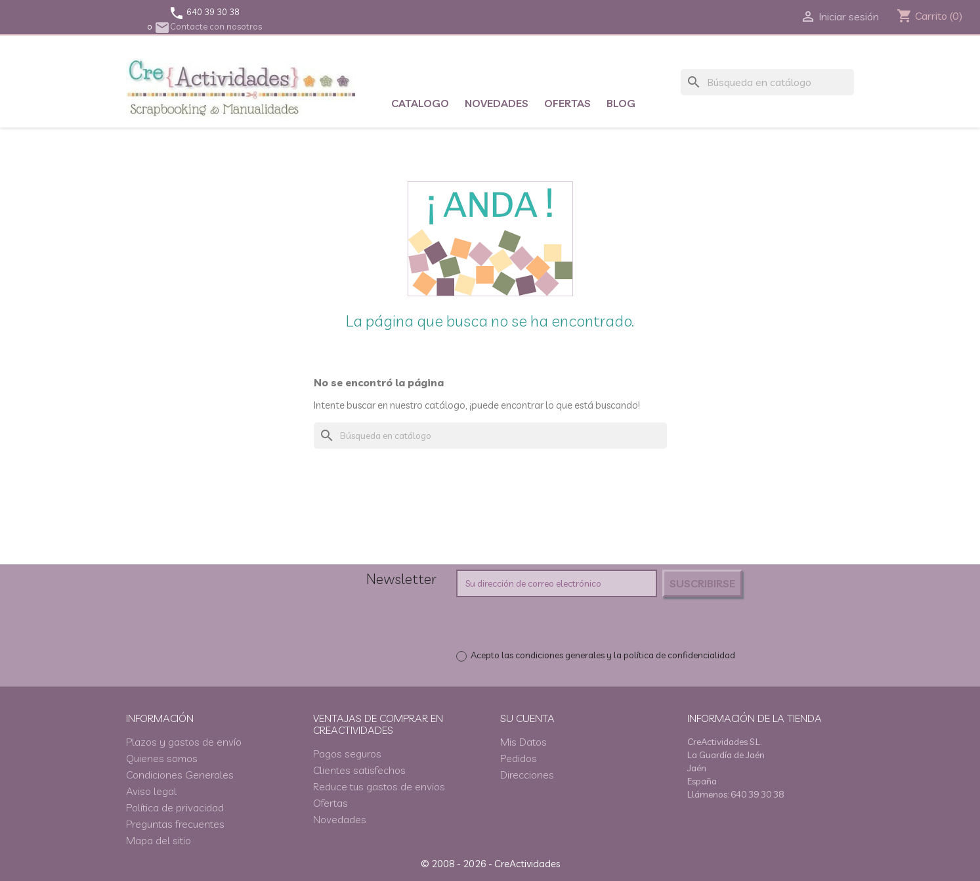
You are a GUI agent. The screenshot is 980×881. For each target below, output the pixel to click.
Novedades (496, 103)
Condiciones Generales (180, 774)
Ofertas (567, 103)
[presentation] (566, 622)
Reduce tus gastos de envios (379, 786)
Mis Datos (523, 741)
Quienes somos (162, 758)
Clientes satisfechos (359, 770)
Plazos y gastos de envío (184, 741)
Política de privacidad (175, 807)
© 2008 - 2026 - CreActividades (490, 863)
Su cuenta (527, 718)
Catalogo (420, 103)
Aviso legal (151, 791)
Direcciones (527, 774)
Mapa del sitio (158, 840)
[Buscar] (767, 82)
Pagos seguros (347, 753)
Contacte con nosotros (208, 26)
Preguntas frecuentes (175, 823)
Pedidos (518, 758)
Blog (621, 103)
